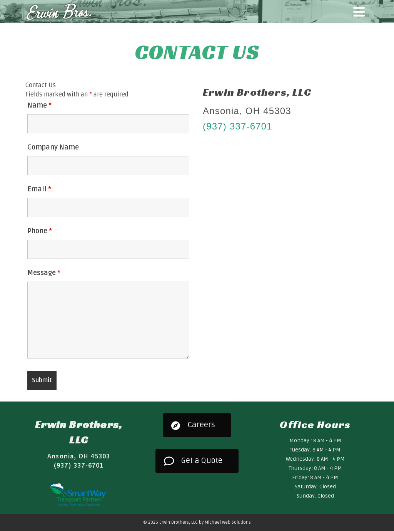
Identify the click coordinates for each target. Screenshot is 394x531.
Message (43, 273)
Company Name (53, 147)
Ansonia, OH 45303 (78, 455)
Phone (39, 231)
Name (39, 105)
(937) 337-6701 (237, 126)
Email (39, 189)
